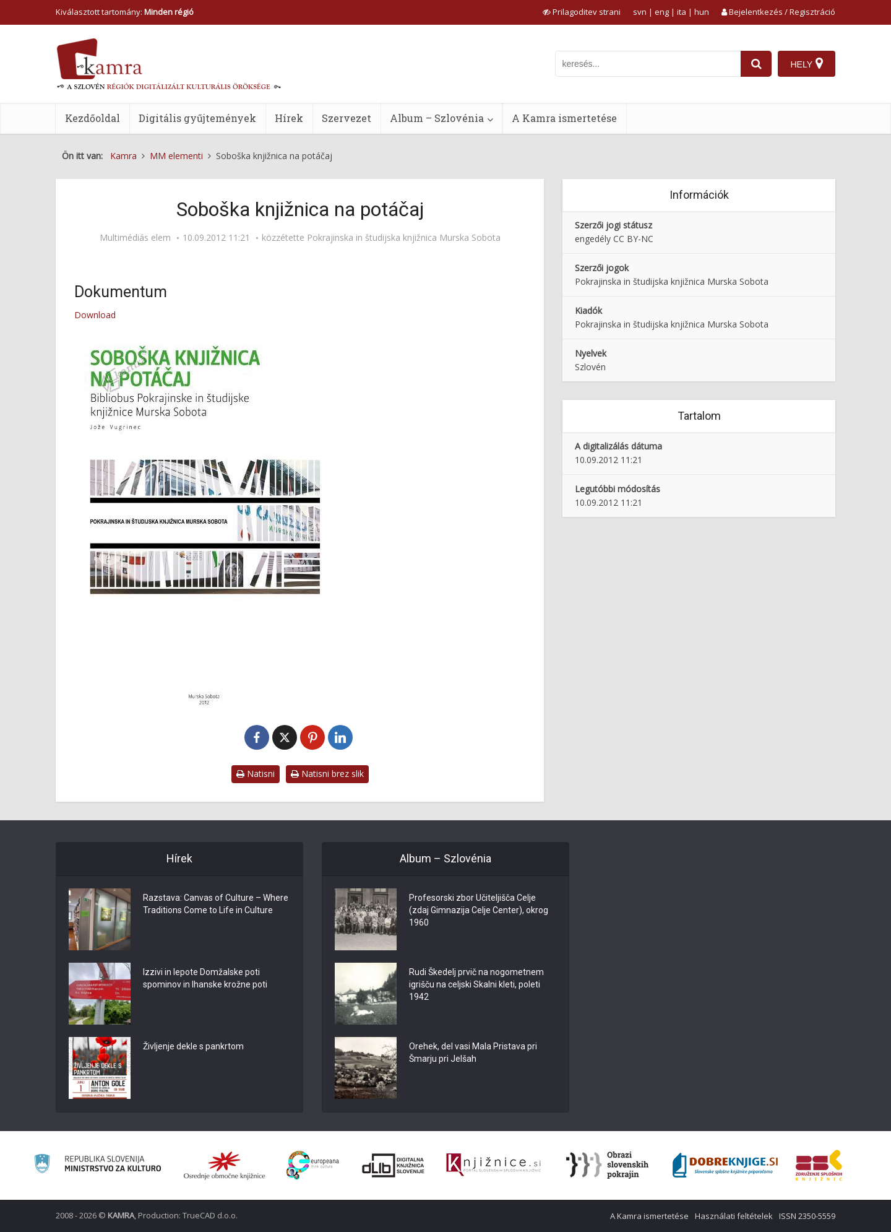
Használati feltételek (734, 1215)
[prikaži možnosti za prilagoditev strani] (582, 11)
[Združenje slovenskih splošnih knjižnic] (493, 1165)
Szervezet (346, 117)
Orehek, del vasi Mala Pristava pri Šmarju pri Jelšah (473, 1052)
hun (701, 11)
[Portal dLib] (393, 1165)
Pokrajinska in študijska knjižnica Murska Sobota (404, 237)
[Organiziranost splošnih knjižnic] (224, 1165)
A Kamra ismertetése (564, 117)
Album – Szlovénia (437, 117)
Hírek (289, 117)
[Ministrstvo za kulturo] (97, 1165)
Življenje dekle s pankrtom (193, 1046)
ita (681, 11)
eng (662, 11)
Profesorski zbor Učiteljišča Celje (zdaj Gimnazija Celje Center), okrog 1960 (478, 910)
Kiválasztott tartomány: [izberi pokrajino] (125, 11)
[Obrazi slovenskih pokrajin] (607, 1165)
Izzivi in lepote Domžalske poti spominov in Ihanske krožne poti (205, 978)
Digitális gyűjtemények (197, 117)
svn (640, 11)
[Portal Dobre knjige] (725, 1165)
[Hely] (806, 64)
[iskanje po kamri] (648, 64)
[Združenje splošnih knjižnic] (819, 1165)
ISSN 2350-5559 (807, 1215)
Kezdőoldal (92, 117)
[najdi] (756, 64)
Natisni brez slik (327, 773)
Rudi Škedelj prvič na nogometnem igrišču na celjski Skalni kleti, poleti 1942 (476, 984)
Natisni (255, 773)
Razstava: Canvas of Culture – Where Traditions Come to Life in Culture (215, 904)
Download (95, 315)
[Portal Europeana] (313, 1165)
